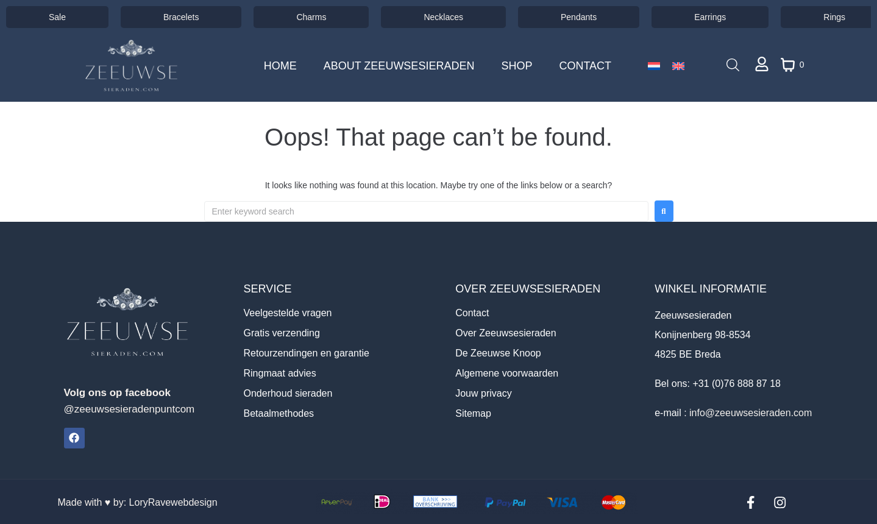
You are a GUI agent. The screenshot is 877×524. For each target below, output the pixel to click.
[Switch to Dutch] (654, 66)
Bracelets (181, 17)
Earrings (710, 17)
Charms (311, 17)
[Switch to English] (678, 66)
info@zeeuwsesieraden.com (750, 413)
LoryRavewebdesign (173, 502)
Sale (57, 17)
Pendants (579, 17)
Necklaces (443, 17)
